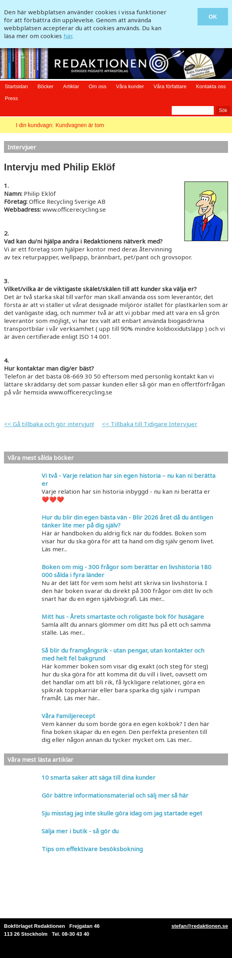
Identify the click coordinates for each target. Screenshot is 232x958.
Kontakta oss (211, 86)
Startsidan (16, 86)
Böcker (46, 86)
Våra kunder (130, 86)
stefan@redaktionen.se (199, 926)
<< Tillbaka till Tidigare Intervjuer (149, 424)
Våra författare (169, 86)
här (67, 36)
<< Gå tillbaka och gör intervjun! (49, 424)
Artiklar (71, 86)
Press (11, 98)
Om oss (97, 86)
